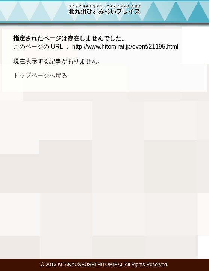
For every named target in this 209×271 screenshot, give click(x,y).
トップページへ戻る (40, 75)
